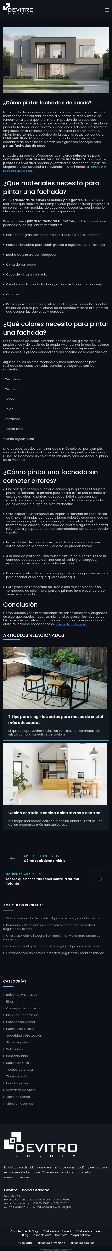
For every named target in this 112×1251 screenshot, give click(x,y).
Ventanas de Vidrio (21, 1090)
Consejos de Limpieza (23, 1008)
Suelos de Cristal (19, 1063)
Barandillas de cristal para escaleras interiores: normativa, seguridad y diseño (49, 927)
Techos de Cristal (19, 1069)
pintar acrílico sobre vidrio (70, 624)
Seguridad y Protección (24, 1035)
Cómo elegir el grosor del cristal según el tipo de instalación (52, 946)
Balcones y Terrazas (21, 994)
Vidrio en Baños (18, 1097)
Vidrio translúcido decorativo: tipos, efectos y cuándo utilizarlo (54, 918)
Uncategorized (17, 1083)
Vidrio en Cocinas (19, 1103)
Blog (9, 1001)
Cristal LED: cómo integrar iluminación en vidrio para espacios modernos (51, 937)
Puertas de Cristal (20, 1028)
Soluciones (14, 1049)
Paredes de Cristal (20, 1022)
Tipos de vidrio (17, 1076)
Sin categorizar (17, 1042)
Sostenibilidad (17, 1056)
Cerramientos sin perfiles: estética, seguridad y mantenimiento (55, 953)
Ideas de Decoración (22, 1015)
